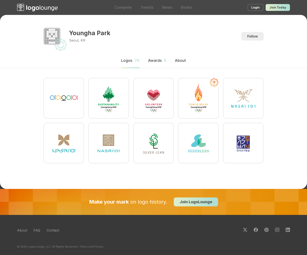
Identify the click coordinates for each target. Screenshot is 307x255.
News (167, 7)
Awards (157, 60)
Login (255, 7)
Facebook (256, 230)
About (22, 230)
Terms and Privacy (91, 246)
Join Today (277, 7)
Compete (123, 7)
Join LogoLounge (196, 202)
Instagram (277, 230)
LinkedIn (287, 230)
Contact (53, 230)
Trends (147, 7)
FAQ (36, 230)
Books (187, 7)
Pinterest (266, 230)
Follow (252, 36)
